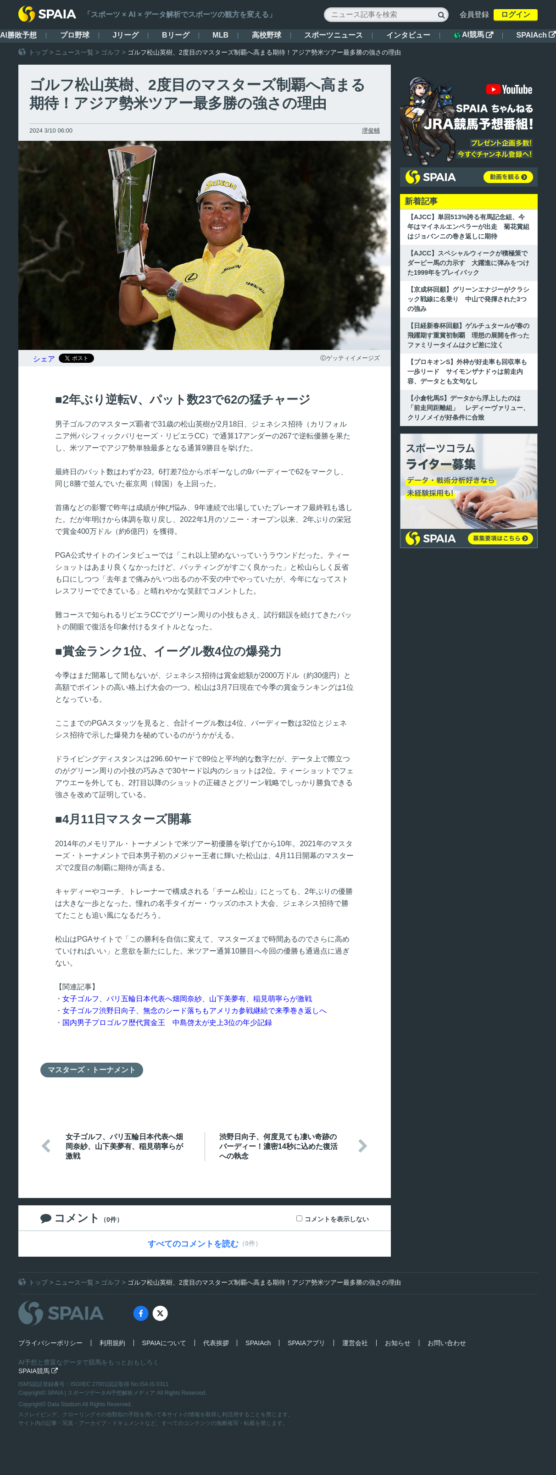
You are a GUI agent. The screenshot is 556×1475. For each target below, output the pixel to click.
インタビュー (408, 35)
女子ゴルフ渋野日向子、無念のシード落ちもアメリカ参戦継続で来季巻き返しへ (194, 1011)
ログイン (515, 14)
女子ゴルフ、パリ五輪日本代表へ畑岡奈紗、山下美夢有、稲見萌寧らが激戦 (187, 999)
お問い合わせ (447, 1343)
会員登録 (474, 14)
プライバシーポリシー (50, 1343)
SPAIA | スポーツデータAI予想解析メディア (102, 1393)
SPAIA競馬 (38, 1371)
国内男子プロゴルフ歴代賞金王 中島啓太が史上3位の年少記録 (167, 1022)
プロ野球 (74, 35)
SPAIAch (536, 35)
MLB (220, 35)
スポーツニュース (333, 35)
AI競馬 (473, 35)
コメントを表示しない (337, 1219)
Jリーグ (125, 35)
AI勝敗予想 (18, 35)
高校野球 (266, 35)
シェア (44, 359)
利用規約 (112, 1343)
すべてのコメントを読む (193, 1243)
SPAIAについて (164, 1343)
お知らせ (398, 1343)
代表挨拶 (216, 1343)
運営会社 (355, 1343)
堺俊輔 (371, 130)
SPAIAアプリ (306, 1343)
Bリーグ (175, 35)
